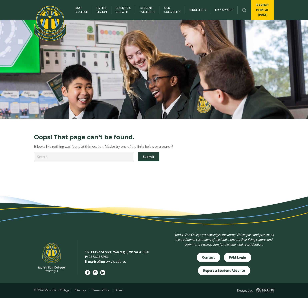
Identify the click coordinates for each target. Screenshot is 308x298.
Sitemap (80, 290)
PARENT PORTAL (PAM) (262, 10)
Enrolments (197, 9)
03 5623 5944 (98, 257)
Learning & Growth (123, 9)
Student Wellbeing (147, 9)
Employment (224, 9)
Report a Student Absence (224, 270)
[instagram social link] (95, 272)
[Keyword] (84, 156)
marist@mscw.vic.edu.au (107, 261)
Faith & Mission (102, 9)
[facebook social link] (87, 272)
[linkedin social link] (102, 272)
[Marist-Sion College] (50, 23)
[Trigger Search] (244, 10)
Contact (208, 257)
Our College (82, 9)
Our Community (172, 9)
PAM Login (237, 257)
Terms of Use (100, 290)
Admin (120, 290)
